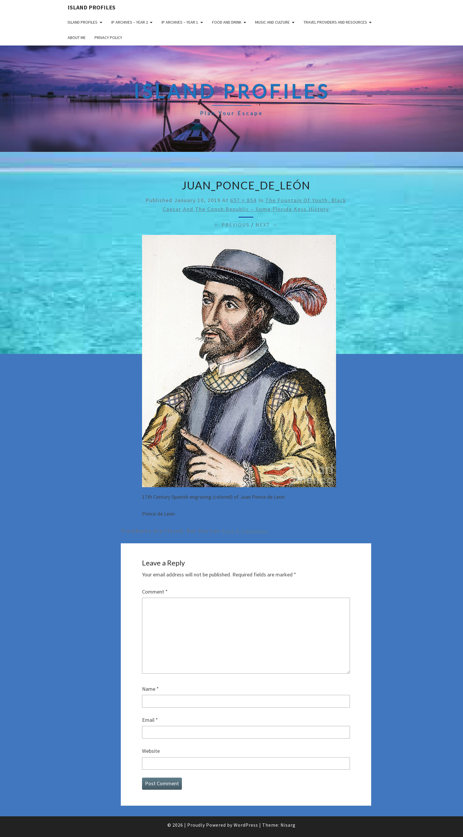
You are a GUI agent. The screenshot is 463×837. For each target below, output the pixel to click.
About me (77, 37)
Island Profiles (91, 7)
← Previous (232, 224)
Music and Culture (272, 22)
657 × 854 (243, 200)
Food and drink (227, 22)
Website (151, 750)
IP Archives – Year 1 (180, 22)
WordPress (246, 825)
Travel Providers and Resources (335, 22)
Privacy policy (108, 37)
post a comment (244, 530)
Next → (266, 224)
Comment (155, 591)
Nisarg (288, 825)
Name (150, 688)
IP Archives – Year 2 (129, 22)
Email (150, 719)
